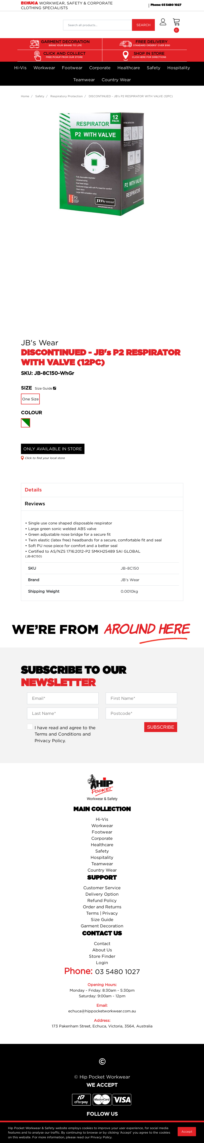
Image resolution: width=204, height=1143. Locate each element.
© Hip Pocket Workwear (102, 1076)
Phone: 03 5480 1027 (166, 5)
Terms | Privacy (102, 913)
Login (102, 962)
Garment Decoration (102, 926)
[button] (163, 25)
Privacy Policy (50, 740)
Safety (153, 67)
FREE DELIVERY (151, 43)
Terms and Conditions (58, 734)
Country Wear (116, 79)
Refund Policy (102, 900)
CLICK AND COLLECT (64, 55)
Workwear (44, 67)
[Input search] (97, 25)
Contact (102, 943)
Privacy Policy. (101, 1137)
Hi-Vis (20, 67)
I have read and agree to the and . (65, 734)
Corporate (100, 67)
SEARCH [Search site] (143, 25)
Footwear (72, 67)
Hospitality (178, 67)
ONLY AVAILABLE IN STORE (52, 449)
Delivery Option (102, 894)
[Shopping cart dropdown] (176, 25)
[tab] (102, 490)
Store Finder (102, 956)
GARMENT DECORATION (65, 43)
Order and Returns (102, 907)
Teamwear (84, 79)
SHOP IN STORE (149, 55)
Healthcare (128, 67)
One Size (30, 399)
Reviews (35, 503)
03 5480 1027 (117, 971)
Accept (186, 1131)
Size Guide (43, 388)
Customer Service (102, 887)
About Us (102, 950)
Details (33, 489)
